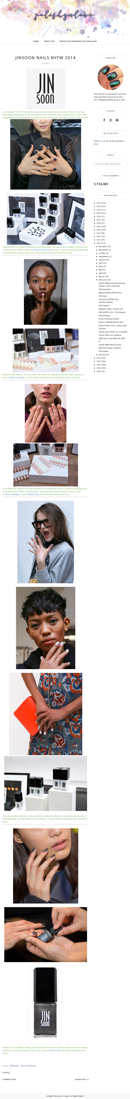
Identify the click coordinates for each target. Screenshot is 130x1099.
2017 (99, 233)
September (103, 256)
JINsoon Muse (33, 494)
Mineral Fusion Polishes (110, 348)
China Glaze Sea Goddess (110, 335)
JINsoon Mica (55, 1050)
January (102, 354)
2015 (99, 239)
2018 (99, 229)
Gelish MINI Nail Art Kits (110, 344)
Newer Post (10, 1079)
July (100, 263)
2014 (99, 243)
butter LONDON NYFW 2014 (111, 322)
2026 (99, 203)
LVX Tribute (104, 305)
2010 (99, 368)
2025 (99, 206)
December (103, 246)
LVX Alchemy (104, 315)
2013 (99, 358)
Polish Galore (57, 1096)
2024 (99, 209)
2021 (99, 220)
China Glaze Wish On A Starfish (113, 332)
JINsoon (14, 1065)
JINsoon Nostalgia (16, 377)
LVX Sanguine (105, 289)
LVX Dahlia (103, 351)
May (100, 270)
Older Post (81, 1079)
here (101, 141)
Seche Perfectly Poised (109, 319)
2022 (99, 216)
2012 (99, 361)
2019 (99, 226)
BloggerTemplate (78, 1096)
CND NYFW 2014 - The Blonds (112, 312)
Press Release (28, 1065)
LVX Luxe (103, 296)
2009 (99, 371)
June (101, 266)
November (103, 250)
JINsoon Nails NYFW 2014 (110, 292)
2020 (99, 223)
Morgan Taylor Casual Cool (111, 309)
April (101, 273)
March (102, 276)
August (102, 259)
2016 (99, 236)
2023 (99, 213)
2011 (99, 364)
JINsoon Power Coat (41, 250)
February (103, 280)
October (102, 253)
